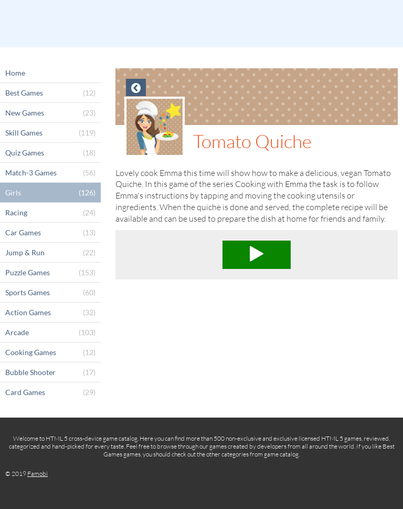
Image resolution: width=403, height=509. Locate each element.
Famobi (37, 473)
